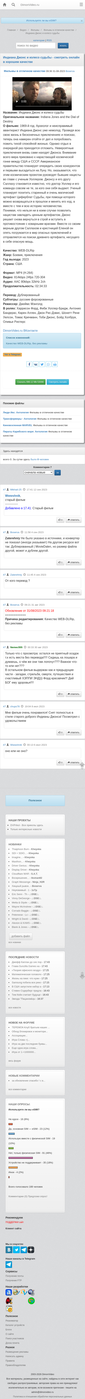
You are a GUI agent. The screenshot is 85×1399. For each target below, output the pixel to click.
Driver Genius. (19, 865)
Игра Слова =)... (21, 1039)
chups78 (14, 706)
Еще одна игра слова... (25, 1048)
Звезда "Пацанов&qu (23, 998)
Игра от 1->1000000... (24, 1052)
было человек (40, 459)
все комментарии (17, 1089)
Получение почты (15, 1276)
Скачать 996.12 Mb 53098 (30, 382)
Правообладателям (16, 1365)
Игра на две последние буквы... (29, 1043)
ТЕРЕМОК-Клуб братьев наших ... (31, 1027)
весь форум (15, 1061)
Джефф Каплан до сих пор (27, 962)
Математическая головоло (26, 974)
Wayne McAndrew (21, 906)
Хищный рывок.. (21, 886)
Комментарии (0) (18, 1196)
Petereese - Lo (20, 914)
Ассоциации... (19, 1035)
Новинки (15, 844)
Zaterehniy (16, 574)
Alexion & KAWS (21, 923)
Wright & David (20, 918)
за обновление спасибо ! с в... (28, 1080)
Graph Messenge (21, 882)
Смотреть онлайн (58, 382)
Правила (10, 1360)
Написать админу (15, 1356)
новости (32, 957)
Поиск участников (15, 1338)
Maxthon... (17, 861)
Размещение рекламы (17, 1352)
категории (39, 40)
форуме (29, 1022)
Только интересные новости (26, 829)
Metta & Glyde (20, 902)
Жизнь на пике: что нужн (25, 978)
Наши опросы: (19, 1104)
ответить (73, 520)
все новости (15, 1007)
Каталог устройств (15, 1325)
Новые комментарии (24, 1075)
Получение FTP (14, 1280)
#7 (4, 489)
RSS (49, 40)
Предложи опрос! (37, 1196)
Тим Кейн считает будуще (26, 994)
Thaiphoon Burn (20, 849)
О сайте (10, 1334)
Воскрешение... (20, 877)
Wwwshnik (12, 495)
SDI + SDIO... (19, 853)
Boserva (70, 71)
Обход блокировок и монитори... (30, 1031)
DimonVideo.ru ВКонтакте (20, 330)
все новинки (15, 942)
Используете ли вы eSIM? (41, 20)
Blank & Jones (20, 927)
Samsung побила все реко (26, 982)
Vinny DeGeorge (21, 898)
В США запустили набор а (26, 986)
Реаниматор (12, 1320)
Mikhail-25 (15, 489)
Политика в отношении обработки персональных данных (42, 1396)
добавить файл (20, 936)
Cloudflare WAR (20, 873)
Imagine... (17, 857)
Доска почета (12, 1343)
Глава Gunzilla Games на (25, 966)
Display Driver (19, 869)
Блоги (9, 1329)
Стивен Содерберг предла (26, 990)
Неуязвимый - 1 (20, 890)
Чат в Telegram (12, 354)
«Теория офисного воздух (26, 970)
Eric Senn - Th (19, 894)
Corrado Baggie (20, 910)
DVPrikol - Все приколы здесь (26, 825)
